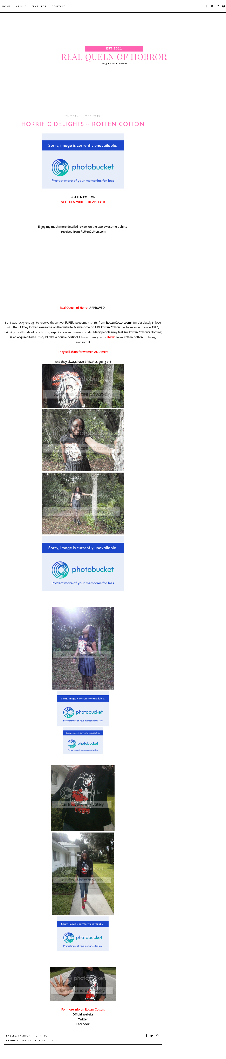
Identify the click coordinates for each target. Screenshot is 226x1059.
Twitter (83, 1019)
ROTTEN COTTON (82, 197)
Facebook (82, 1024)
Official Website (83, 1014)
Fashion (25, 1036)
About (21, 7)
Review (27, 1040)
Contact (59, 7)
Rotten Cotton (110, 327)
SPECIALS (91, 362)
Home (6, 7)
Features (39, 7)
